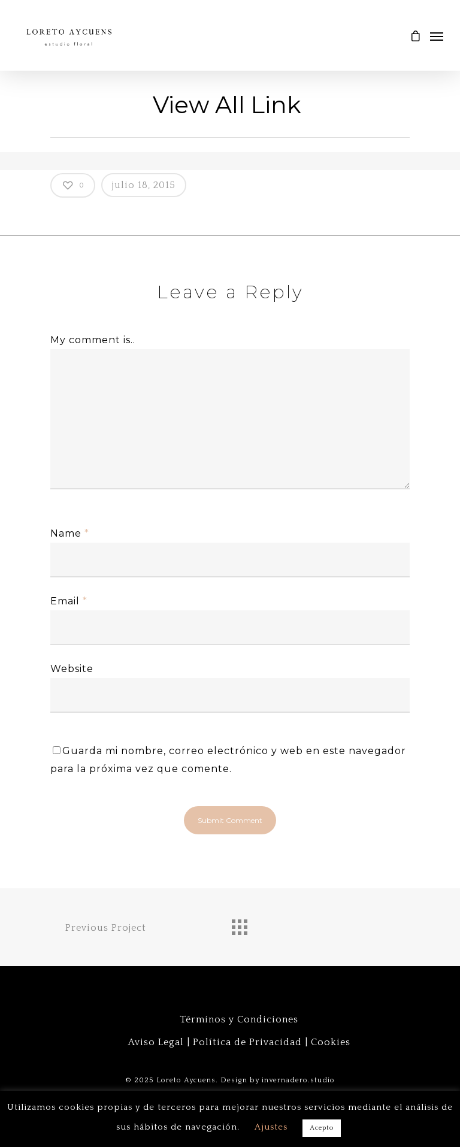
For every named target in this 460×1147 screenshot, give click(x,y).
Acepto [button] (322, 1127)
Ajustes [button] (271, 1127)
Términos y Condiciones (239, 1019)
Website (71, 668)
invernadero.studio (298, 1080)
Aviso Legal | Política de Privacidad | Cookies (239, 1042)
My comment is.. (92, 340)
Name (69, 533)
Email (68, 601)
